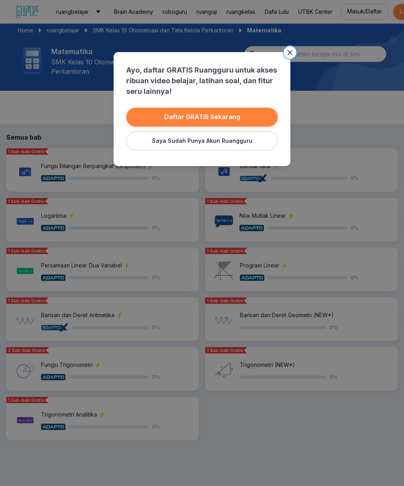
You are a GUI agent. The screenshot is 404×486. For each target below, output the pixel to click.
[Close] (290, 52)
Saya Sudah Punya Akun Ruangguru (202, 140)
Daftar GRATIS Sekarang (202, 117)
